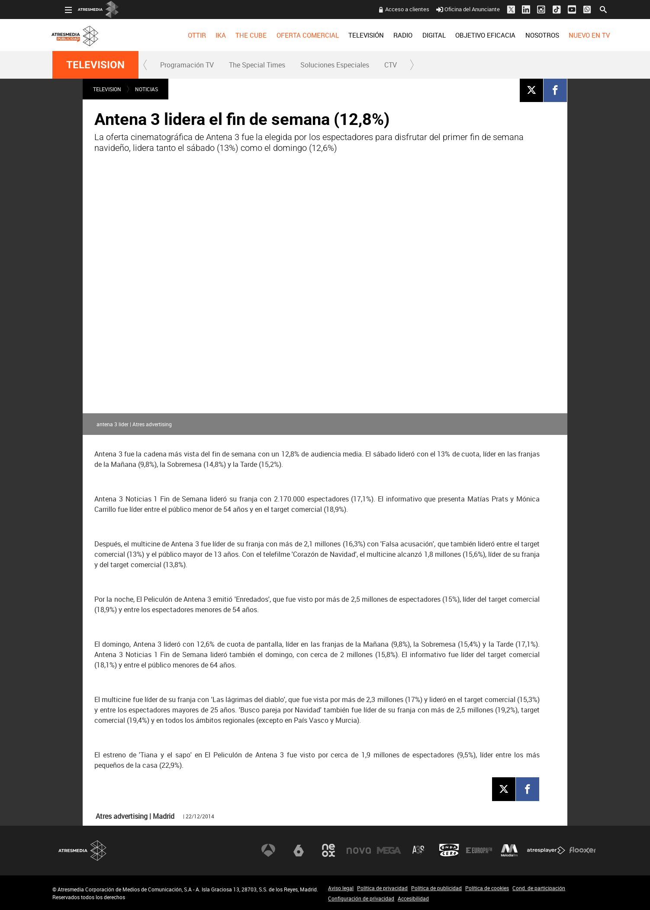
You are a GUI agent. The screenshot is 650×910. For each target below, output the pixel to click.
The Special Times (257, 65)
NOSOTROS (529, 35)
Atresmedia (82, 850)
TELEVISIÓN (353, 35)
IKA (208, 35)
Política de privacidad (382, 887)
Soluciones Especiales (334, 65)
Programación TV (187, 65)
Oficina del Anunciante (455, 9)
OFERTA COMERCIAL (295, 35)
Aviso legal (341, 887)
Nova (359, 850)
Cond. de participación (538, 887)
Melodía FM (509, 850)
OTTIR (184, 35)
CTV (390, 65)
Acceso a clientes (395, 9)
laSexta (299, 850)
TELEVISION (95, 65)
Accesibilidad (413, 898)
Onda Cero (449, 850)
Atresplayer (546, 850)
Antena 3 (268, 850)
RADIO (390, 35)
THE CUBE (238, 35)
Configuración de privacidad (361, 898)
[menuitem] (184, 35)
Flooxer (582, 850)
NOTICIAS (146, 89)
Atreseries (419, 850)
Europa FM (479, 850)
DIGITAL (421, 35)
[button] (145, 65)
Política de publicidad (436, 887)
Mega (389, 850)
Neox (328, 850)
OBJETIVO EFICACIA (473, 35)
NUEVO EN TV (576, 35)
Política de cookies (487, 887)
